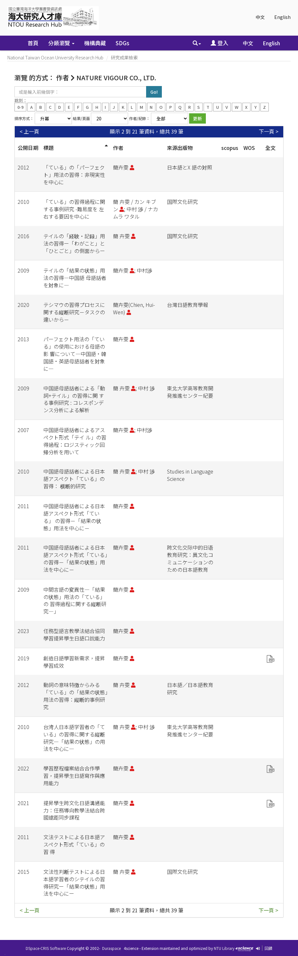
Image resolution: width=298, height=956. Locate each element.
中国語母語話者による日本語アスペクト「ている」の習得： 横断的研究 (74, 478)
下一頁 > (268, 131)
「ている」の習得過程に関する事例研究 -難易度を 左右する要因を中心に (74, 209)
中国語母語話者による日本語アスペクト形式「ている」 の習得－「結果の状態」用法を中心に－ (74, 517)
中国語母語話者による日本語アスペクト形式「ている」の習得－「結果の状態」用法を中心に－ (75, 558)
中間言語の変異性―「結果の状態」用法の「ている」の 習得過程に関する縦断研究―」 (74, 600)
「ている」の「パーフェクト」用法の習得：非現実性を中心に (74, 174)
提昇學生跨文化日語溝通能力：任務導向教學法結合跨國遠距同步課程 (74, 810)
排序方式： (24, 118)
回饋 (268, 948)
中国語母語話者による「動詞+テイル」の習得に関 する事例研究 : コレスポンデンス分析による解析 (74, 399)
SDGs (122, 43)
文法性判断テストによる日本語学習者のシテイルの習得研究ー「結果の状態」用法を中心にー (74, 883)
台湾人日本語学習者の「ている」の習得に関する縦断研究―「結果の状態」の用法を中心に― (74, 738)
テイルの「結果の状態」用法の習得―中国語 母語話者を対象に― (74, 277)
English (282, 17)
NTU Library (224, 948)
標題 (48, 148)
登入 (219, 43)
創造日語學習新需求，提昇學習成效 (74, 661)
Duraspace (111, 948)
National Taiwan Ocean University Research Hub (55, 57)
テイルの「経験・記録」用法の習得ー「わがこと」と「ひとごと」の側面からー (74, 243)
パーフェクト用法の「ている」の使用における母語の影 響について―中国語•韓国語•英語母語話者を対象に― (74, 353)
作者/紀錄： (139, 118)
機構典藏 (95, 43)
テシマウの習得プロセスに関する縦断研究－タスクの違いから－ (74, 312)
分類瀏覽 (61, 43)
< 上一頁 (29, 131)
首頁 (33, 43)
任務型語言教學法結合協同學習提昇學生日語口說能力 (74, 634)
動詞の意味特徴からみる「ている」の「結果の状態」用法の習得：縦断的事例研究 (75, 696)
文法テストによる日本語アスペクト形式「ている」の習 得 (74, 844)
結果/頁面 (81, 118)
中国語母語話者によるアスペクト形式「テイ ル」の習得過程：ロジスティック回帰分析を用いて (74, 441)
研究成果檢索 (124, 57)
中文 (260, 17)
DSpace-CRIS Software (46, 948)
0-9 (20, 107)
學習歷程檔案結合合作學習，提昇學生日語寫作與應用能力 (74, 775)
